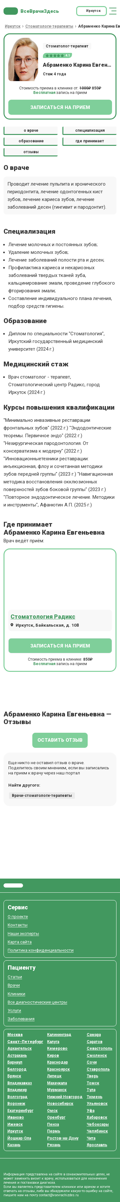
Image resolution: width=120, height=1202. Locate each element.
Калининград (59, 1034)
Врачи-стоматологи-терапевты (42, 795)
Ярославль (97, 1145)
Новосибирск (60, 1103)
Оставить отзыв (60, 740)
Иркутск (15, 1131)
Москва (15, 1034)
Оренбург (56, 1117)
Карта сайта (20, 941)
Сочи (92, 1062)
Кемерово (57, 1048)
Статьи (15, 976)
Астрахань (17, 1055)
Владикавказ (19, 1083)
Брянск (14, 1076)
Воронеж (16, 1103)
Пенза (53, 1124)
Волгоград (17, 1097)
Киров (53, 1055)
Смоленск (97, 1055)
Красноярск (58, 1069)
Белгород (17, 1069)
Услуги (14, 1010)
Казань (13, 1145)
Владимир (17, 1090)
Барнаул (14, 1062)
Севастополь (99, 1048)
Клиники (16, 993)
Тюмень (94, 1097)
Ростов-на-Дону (62, 1138)
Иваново (15, 1117)
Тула (91, 1090)
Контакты (18, 924)
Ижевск (15, 1124)
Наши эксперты (23, 933)
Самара (94, 1034)
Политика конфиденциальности (41, 950)
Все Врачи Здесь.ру (13, 885)
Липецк (54, 1076)
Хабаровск (97, 1117)
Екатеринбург (20, 1110)
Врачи (14, 985)
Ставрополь (98, 1069)
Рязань (53, 1145)
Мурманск (57, 1090)
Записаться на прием (60, 107)
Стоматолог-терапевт (67, 46)
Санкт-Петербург (25, 1041)
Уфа (90, 1110)
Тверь (92, 1076)
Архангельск (19, 1048)
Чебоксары (98, 1124)
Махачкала (57, 1083)
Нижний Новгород (65, 1097)
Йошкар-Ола (19, 1138)
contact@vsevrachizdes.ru (59, 1195)
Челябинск (97, 1131)
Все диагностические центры (37, 1002)
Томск (93, 1083)
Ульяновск (97, 1103)
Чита (91, 1138)
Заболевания (21, 1018)
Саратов (94, 1041)
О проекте (18, 916)
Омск (52, 1110)
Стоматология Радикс (43, 616)
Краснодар (57, 1062)
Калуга (53, 1041)
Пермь (53, 1131)
